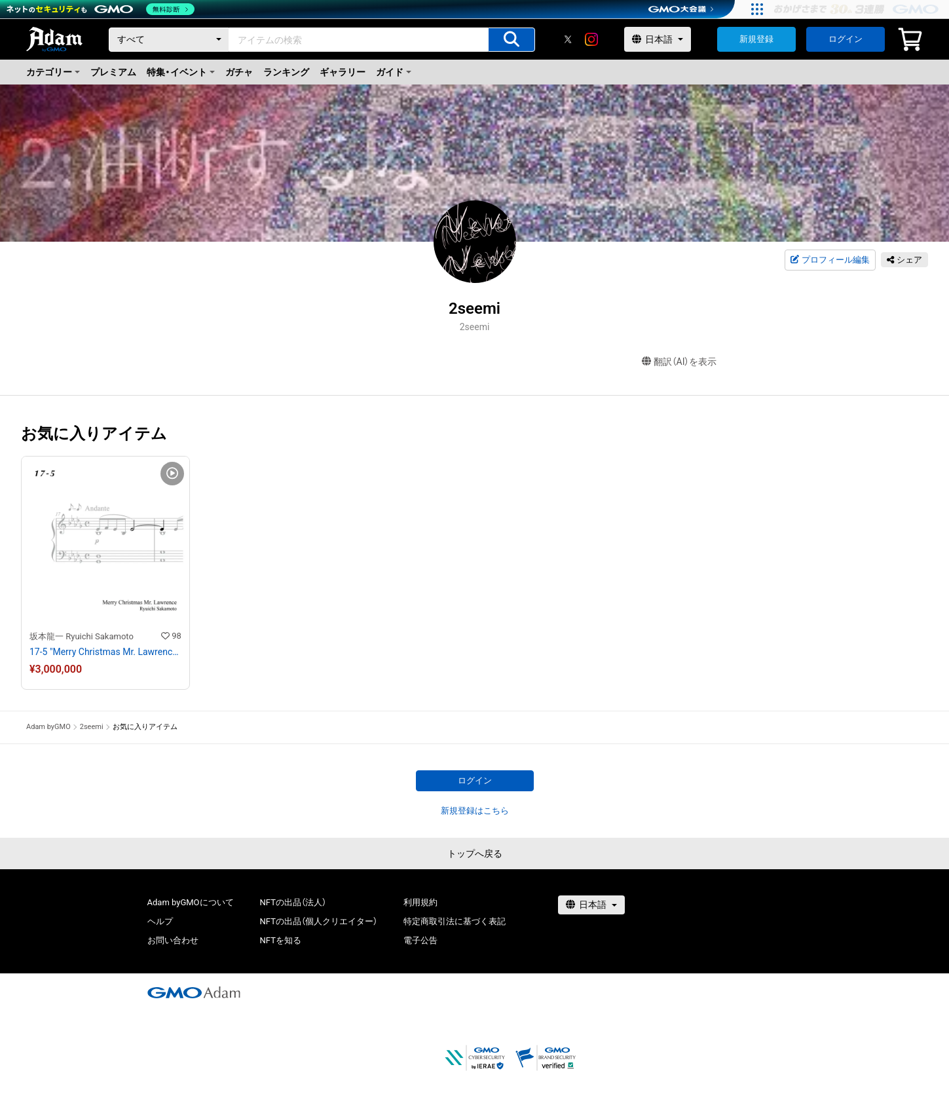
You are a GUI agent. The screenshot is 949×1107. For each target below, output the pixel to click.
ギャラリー (342, 72)
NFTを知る (280, 940)
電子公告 (420, 940)
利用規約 (420, 902)
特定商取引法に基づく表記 (454, 921)
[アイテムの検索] (511, 40)
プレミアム (113, 72)
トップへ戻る (474, 853)
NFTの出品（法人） (293, 902)
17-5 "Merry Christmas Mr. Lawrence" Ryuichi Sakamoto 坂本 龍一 (105, 652)
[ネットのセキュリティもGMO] (100, 9)
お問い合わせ (172, 940)
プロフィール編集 (830, 260)
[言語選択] (657, 39)
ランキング (286, 72)
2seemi (91, 726)
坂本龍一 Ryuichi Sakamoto (81, 636)
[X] (567, 39)
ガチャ (239, 72)
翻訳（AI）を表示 (679, 362)
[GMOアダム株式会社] (193, 992)
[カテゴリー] (169, 40)
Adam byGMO (48, 726)
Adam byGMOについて (190, 902)
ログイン (845, 39)
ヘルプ (160, 921)
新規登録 (756, 39)
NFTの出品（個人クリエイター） (318, 921)
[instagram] (591, 39)
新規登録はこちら (475, 811)
